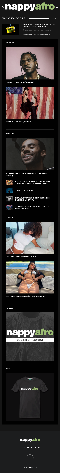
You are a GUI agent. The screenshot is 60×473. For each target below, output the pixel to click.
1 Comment (48, 30)
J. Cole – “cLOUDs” (24, 191)
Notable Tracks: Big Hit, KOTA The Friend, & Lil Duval (32, 200)
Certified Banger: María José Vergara (25, 296)
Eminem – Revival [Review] (19, 122)
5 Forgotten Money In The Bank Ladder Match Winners (39, 26)
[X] (21, 447)
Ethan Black (28, 30)
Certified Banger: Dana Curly (21, 257)
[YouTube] (32, 447)
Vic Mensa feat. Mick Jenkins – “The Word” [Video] (27, 175)
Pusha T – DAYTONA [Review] (20, 82)
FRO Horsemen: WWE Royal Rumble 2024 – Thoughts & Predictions (32, 182)
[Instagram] (24, 447)
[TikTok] (35, 447)
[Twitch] (39, 447)
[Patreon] (28, 447)
